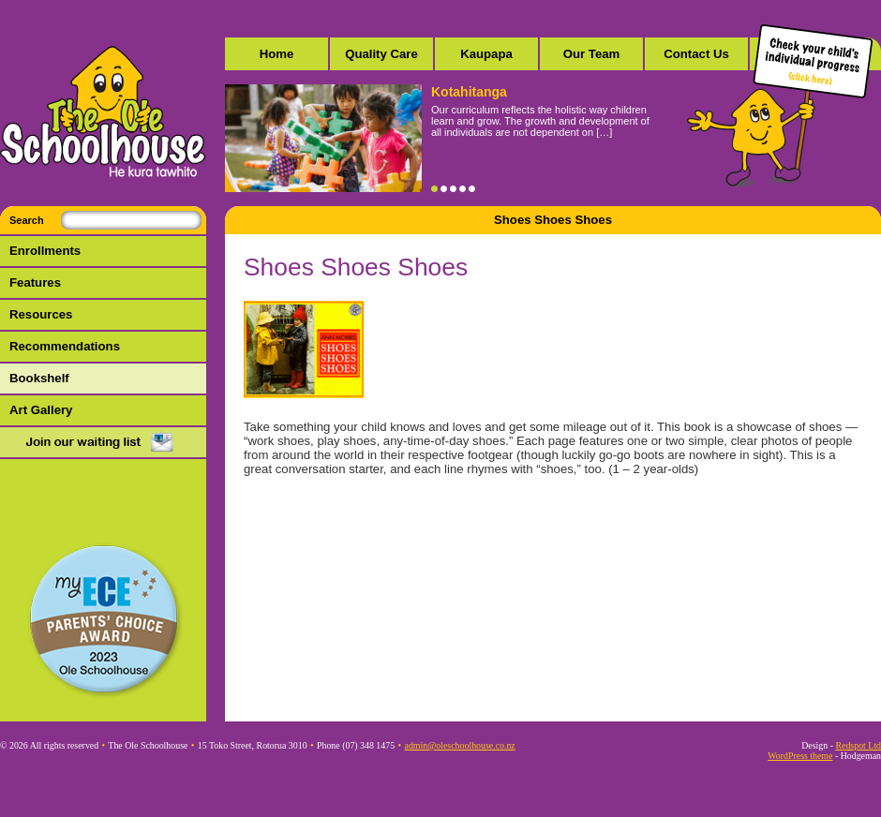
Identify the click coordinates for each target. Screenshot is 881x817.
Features (35, 282)
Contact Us (696, 54)
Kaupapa (486, 54)
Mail (103, 443)
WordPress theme (800, 755)
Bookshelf (39, 378)
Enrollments (45, 251)
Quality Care (381, 54)
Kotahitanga (469, 91)
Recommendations (64, 346)
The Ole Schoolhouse (103, 112)
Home (277, 54)
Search (26, 220)
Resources (40, 314)
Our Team (591, 54)
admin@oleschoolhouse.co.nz (460, 745)
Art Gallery (40, 410)
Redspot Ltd (858, 745)
